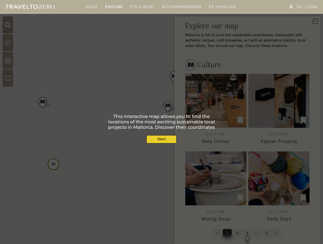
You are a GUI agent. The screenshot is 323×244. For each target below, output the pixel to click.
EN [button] (299, 6)
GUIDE (92, 6)
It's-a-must (142, 6)
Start (161, 139)
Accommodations (182, 6)
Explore (114, 6)
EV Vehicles (222, 6)
